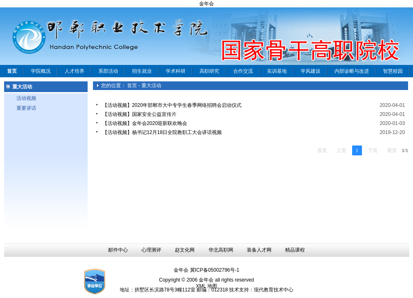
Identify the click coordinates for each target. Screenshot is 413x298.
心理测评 (151, 250)
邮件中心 (118, 250)
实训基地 (277, 71)
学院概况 (41, 71)
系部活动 (108, 71)
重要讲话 (26, 108)
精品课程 (295, 250)
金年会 (206, 4)
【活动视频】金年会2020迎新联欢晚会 (145, 123)
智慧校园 (393, 71)
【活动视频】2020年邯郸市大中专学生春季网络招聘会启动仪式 (172, 105)
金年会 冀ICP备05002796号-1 (206, 270)
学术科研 (176, 71)
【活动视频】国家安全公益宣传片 (139, 114)
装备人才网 (259, 250)
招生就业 (142, 71)
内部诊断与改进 (351, 71)
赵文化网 (185, 250)
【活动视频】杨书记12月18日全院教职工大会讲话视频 (162, 132)
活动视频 (26, 98)
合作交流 (243, 71)
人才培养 (74, 71)
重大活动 (151, 85)
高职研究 (209, 71)
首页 (132, 85)
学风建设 (310, 71)
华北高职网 (221, 250)
